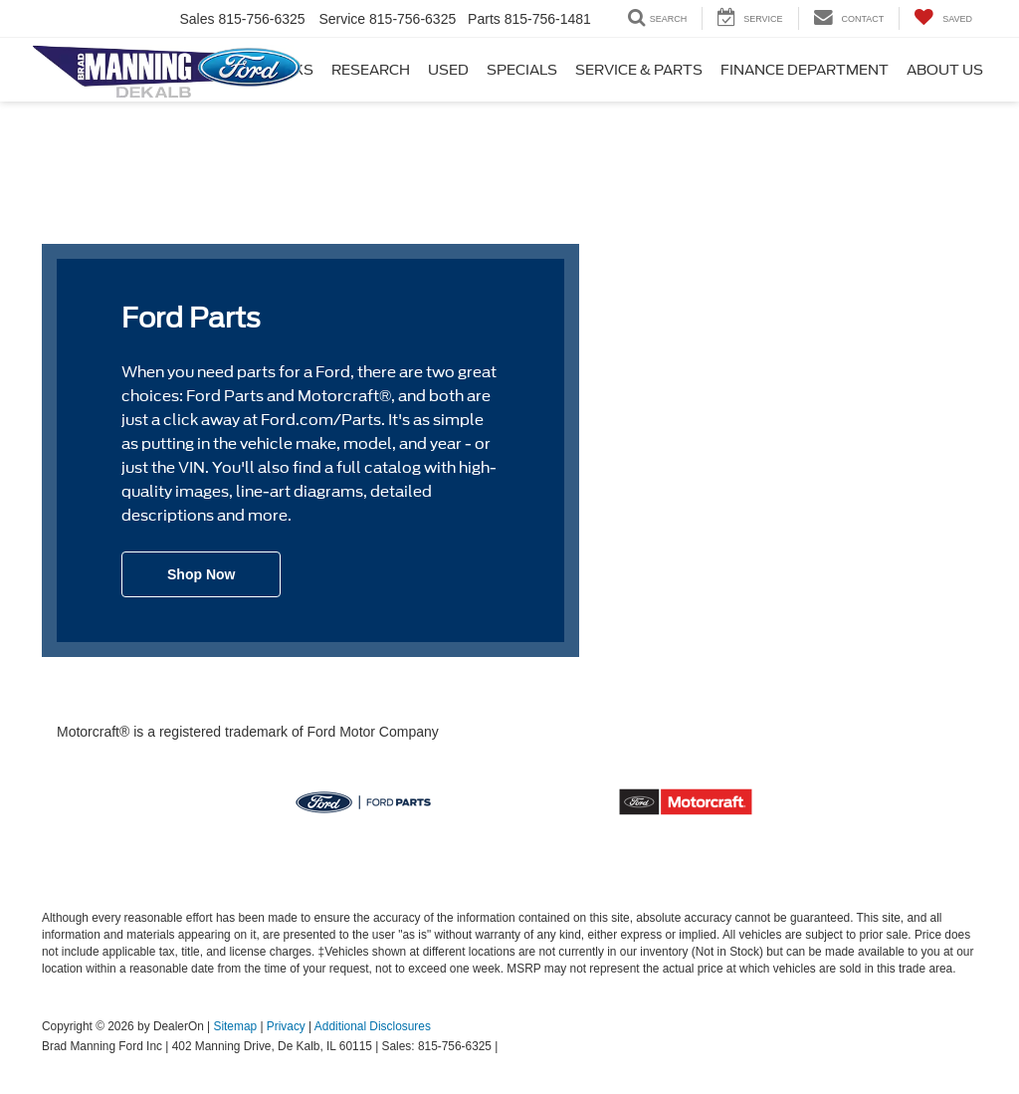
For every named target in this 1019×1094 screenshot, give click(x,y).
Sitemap (235, 1026)
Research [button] (370, 70)
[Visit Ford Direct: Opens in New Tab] (507, 1046)
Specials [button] (522, 70)
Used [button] (448, 70)
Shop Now (201, 574)
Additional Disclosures (372, 1026)
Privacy (286, 1026)
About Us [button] (945, 70)
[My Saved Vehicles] (943, 18)
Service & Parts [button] (639, 70)
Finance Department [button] (804, 70)
